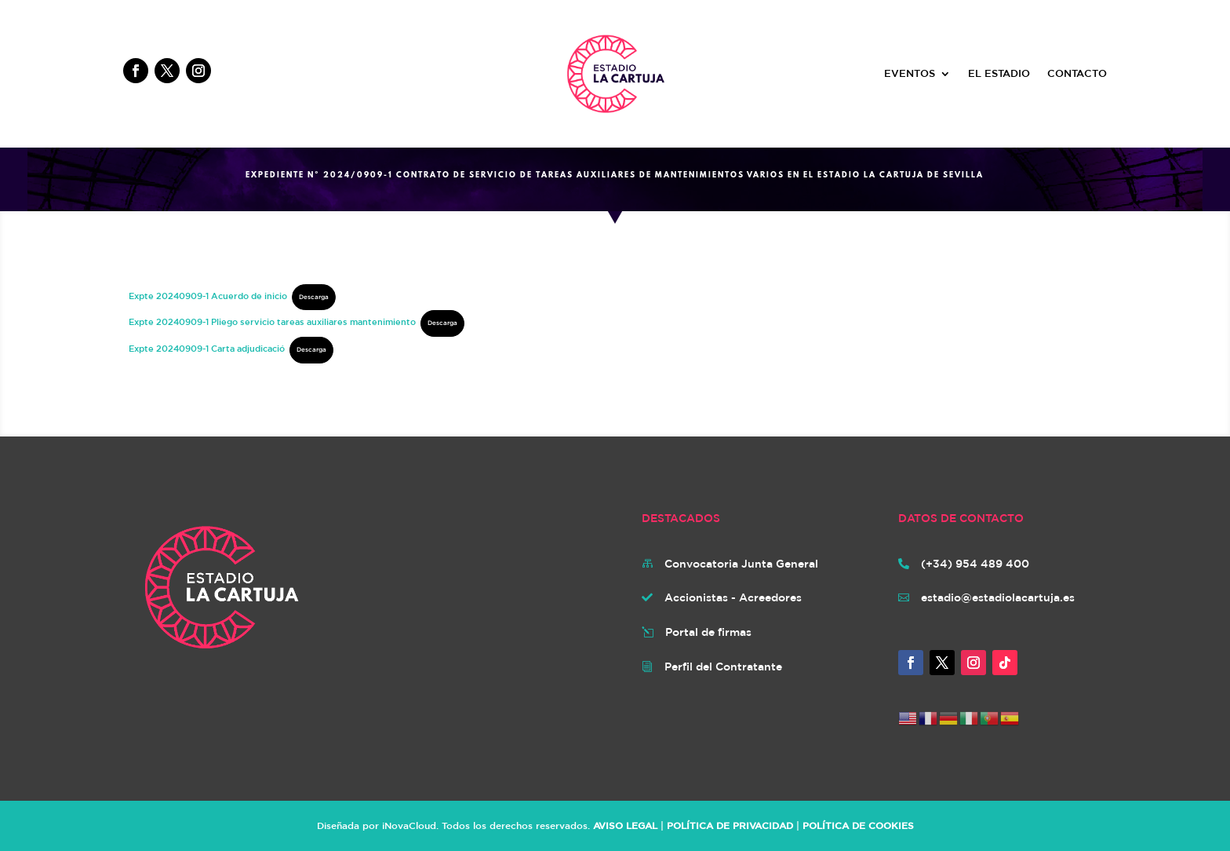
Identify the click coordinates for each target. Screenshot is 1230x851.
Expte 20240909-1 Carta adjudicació (207, 348)
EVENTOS (909, 73)
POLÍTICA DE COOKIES (858, 825)
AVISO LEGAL (625, 825)
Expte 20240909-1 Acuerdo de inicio (208, 295)
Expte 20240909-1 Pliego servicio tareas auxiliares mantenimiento (272, 321)
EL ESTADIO (999, 73)
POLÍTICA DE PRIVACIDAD (730, 825)
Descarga (314, 297)
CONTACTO (1077, 73)
